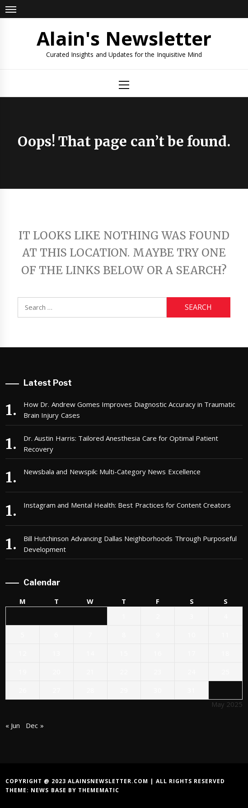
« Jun (12, 725)
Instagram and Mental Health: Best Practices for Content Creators (127, 504)
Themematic (98, 790)
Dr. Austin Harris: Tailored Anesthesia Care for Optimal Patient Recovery (120, 443)
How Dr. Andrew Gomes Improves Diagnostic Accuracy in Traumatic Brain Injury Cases (129, 410)
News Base (49, 790)
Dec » (34, 725)
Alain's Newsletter (124, 38)
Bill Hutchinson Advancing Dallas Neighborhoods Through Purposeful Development (130, 544)
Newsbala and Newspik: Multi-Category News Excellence (112, 471)
